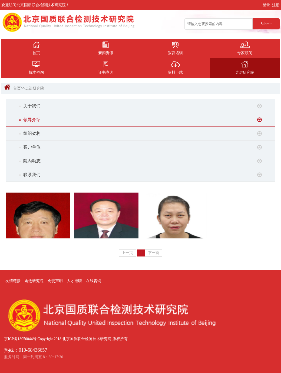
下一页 (153, 253)
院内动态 (140, 161)
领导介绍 (140, 119)
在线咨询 (93, 281)
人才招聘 (74, 281)
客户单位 (140, 147)
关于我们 (140, 106)
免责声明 (55, 281)
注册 (276, 5)
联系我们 (140, 175)
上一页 (127, 253)
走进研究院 (34, 88)
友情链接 (13, 281)
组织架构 (140, 133)
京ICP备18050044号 (20, 339)
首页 (17, 88)
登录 (266, 5)
